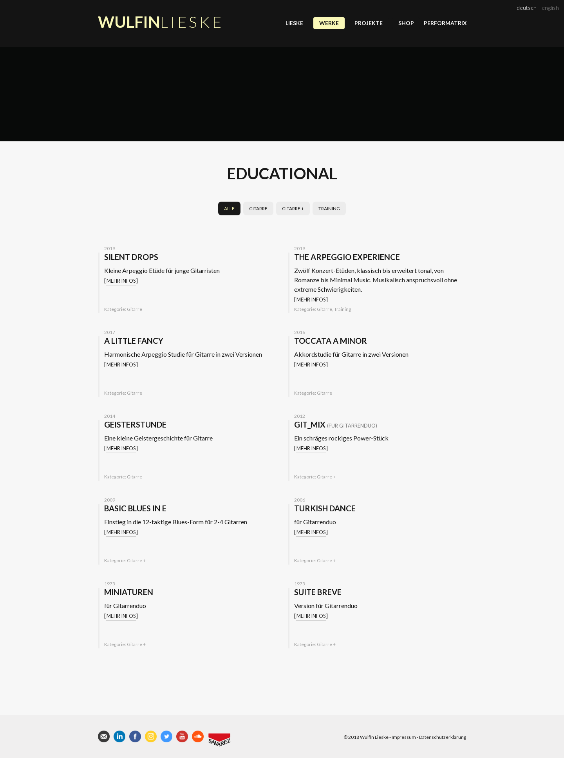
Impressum (404, 737)
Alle (229, 208)
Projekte (368, 23)
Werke (329, 23)
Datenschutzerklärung (442, 737)
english (550, 7)
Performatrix (445, 23)
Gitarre (258, 208)
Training (329, 208)
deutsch (527, 7)
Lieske (294, 23)
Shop (406, 23)
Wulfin (161, 22)
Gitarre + (293, 208)
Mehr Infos (121, 281)
